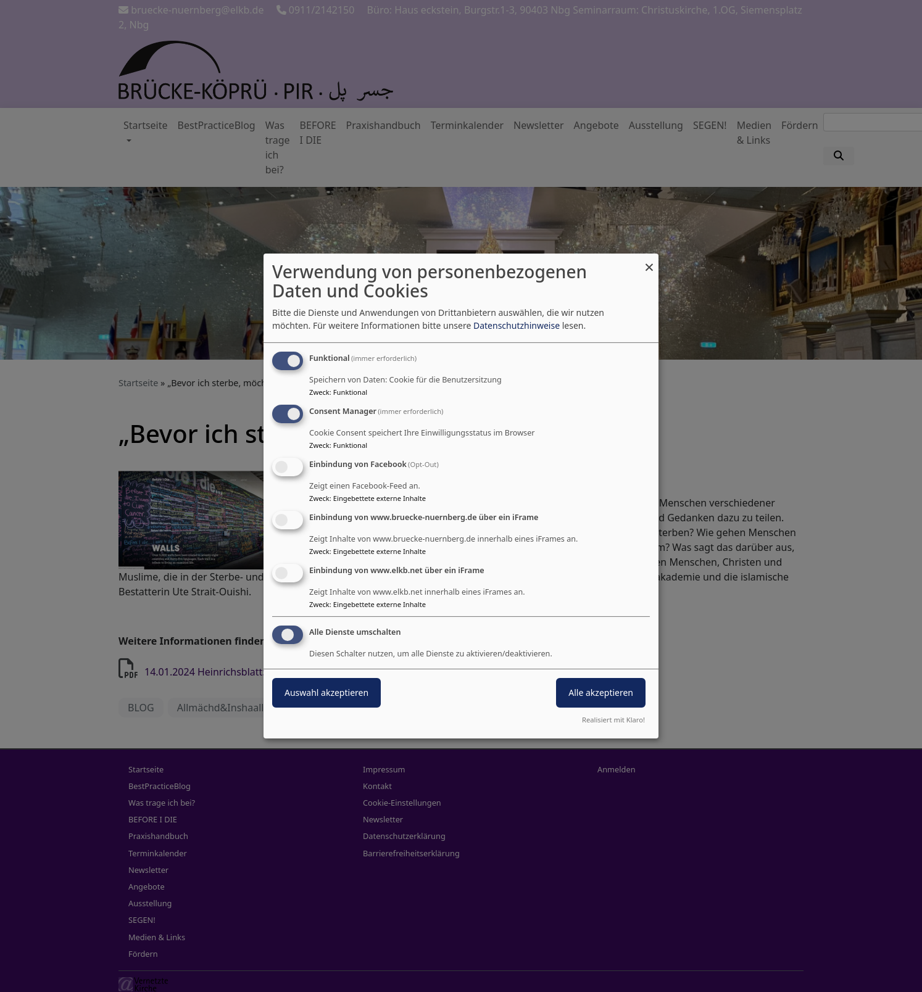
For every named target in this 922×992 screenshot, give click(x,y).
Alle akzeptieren (600, 692)
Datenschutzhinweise (516, 325)
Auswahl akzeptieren (326, 692)
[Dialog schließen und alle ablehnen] (649, 261)
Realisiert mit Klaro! (613, 719)
